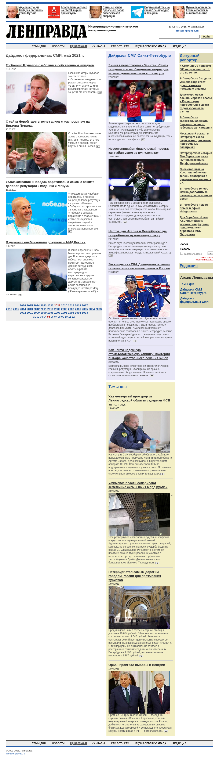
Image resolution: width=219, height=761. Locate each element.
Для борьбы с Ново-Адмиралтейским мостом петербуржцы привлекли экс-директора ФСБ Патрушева (194, 226)
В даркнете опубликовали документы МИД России (46, 242)
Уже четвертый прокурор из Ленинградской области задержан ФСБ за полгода (139, 400)
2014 (23, 309)
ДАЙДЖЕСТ (78, 46)
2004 (92, 309)
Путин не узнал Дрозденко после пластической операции (113, 12)
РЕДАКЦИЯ (179, 46)
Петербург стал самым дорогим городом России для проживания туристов (135, 576)
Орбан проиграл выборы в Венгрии (137, 665)
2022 (50, 305)
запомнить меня (193, 254)
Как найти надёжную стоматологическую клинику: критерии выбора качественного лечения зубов (139, 354)
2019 (71, 305)
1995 (71, 312)
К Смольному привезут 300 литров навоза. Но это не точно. (195, 69)
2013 (30, 309)
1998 (50, 312)
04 (45, 316)
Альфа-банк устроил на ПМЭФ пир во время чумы (74, 10)
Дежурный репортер (190, 58)
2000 (37, 312)
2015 (16, 309)
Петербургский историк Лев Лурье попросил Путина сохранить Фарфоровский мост (196, 158)
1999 (43, 312)
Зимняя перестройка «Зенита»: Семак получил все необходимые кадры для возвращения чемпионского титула (139, 69)
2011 (43, 309)
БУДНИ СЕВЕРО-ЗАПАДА (151, 46)
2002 (23, 312)
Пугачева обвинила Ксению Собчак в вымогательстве (198, 10)
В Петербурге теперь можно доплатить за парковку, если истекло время (196, 193)
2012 (37, 309)
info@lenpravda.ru (187, 30)
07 (55, 316)
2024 (37, 305)
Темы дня (118, 387)
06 (52, 316)
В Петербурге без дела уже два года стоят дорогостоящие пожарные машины (195, 83)
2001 (30, 312)
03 (41, 316)
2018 (78, 305)
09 (62, 316)
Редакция (189, 266)
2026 (23, 305)
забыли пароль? (204, 259)
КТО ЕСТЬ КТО (120, 46)
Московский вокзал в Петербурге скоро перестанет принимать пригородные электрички (195, 140)
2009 (57, 309)
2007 (71, 309)
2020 (64, 305)
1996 (64, 312)
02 (38, 316)
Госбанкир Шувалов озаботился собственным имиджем (50, 65)
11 (69, 316)
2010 (50, 309)
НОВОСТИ (59, 46)
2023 (43, 305)
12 (73, 316)
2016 (9, 309)
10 (66, 316)
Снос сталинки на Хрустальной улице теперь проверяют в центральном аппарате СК (195, 175)
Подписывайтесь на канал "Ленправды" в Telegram (157, 10)
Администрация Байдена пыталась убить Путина (31, 10)
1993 (85, 312)
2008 (64, 309)
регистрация (206, 257)
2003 (99, 309)
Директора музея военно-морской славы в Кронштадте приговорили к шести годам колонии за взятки (196, 103)
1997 (57, 312)
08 (59, 316)
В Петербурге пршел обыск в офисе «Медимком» (194, 208)
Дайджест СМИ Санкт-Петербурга (140, 55)
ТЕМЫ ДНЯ (39, 46)
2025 (30, 305)
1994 (78, 312)
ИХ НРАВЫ (98, 46)
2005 (85, 309)
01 (34, 316)
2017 (85, 305)
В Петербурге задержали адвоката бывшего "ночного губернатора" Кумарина (196, 122)
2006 (78, 309)
